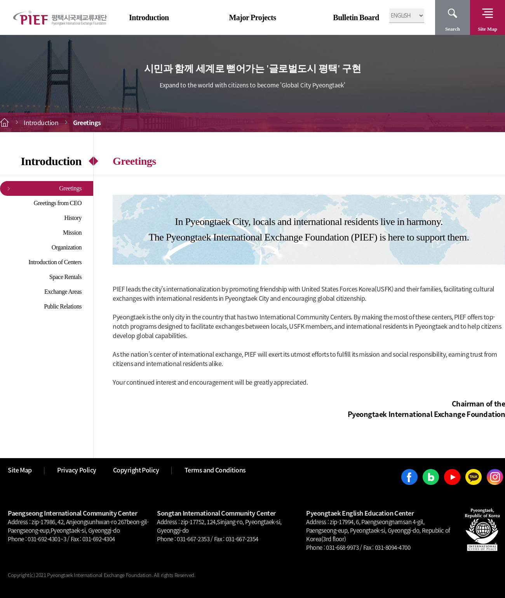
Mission (72, 232)
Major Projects (252, 17)
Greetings (70, 188)
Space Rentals (65, 277)
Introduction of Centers (55, 262)
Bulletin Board (356, 17)
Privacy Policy (76, 469)
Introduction (149, 17)
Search (452, 29)
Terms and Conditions (215, 469)
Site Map (487, 29)
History (73, 217)
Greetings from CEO (58, 203)
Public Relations (63, 306)
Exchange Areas (63, 291)
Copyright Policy (136, 469)
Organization (67, 247)
